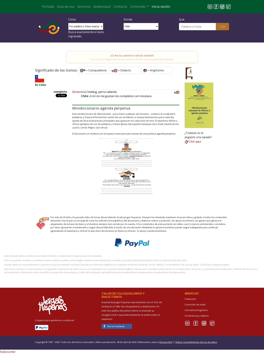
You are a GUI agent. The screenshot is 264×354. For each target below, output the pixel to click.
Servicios (84, 6)
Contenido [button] (138, 6)
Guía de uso (66, 6)
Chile (42, 85)
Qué (181, 19)
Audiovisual (102, 6)
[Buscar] (197, 26)
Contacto (120, 6)
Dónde (128, 19)
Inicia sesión (161, 6)
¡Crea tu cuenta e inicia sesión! (132, 55)
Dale (223, 27)
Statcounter (8, 352)
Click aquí (193, 141)
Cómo (72, 19)
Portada (48, 6)
